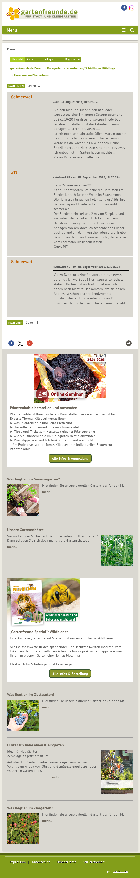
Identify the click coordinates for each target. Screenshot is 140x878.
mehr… (47, 492)
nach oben (120, 871)
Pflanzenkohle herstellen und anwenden (43, 407)
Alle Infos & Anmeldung (70, 458)
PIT (14, 172)
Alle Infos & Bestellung (70, 673)
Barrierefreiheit (93, 862)
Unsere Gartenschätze (25, 529)
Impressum (18, 862)
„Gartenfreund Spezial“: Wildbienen (39, 631)
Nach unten (16, 86)
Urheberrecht (66, 862)
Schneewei (21, 97)
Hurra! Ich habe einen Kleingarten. (36, 745)
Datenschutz (41, 862)
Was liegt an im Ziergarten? (30, 807)
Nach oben (15, 322)
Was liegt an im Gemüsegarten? (33, 479)
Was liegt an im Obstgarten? (30, 694)
